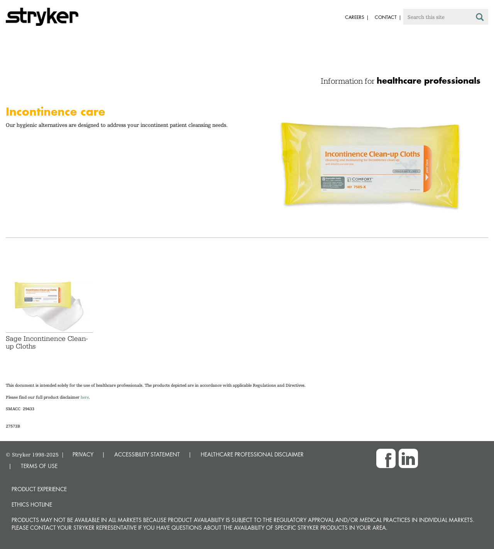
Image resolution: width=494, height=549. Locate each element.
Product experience (39, 489)
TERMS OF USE (39, 466)
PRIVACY (83, 454)
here (85, 397)
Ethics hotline (32, 504)
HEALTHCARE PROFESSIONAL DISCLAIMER (252, 454)
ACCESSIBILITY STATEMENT (147, 454)
